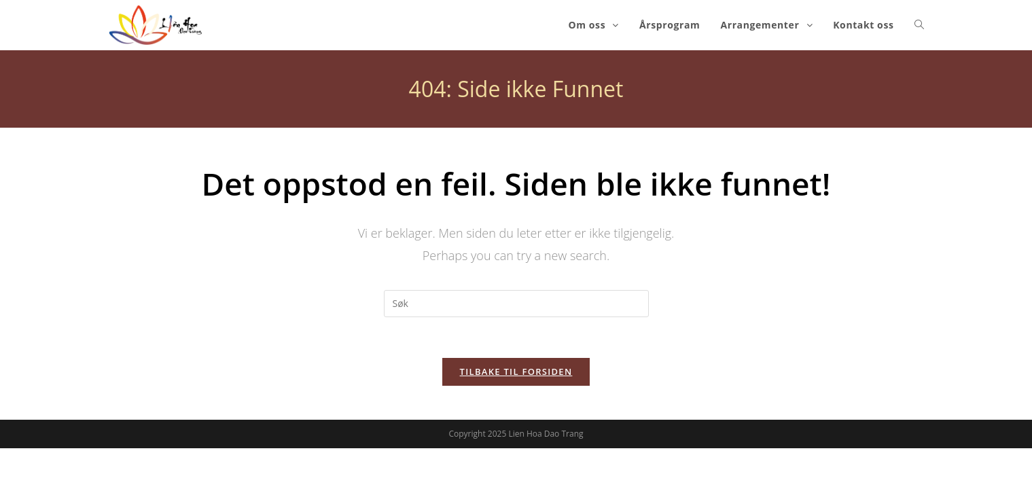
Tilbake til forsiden (516, 371)
